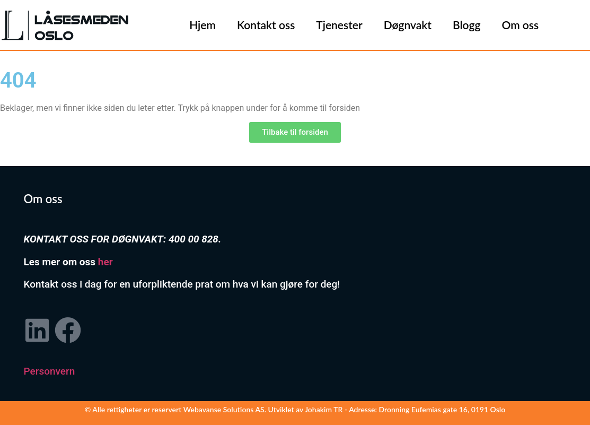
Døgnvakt (408, 24)
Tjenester (339, 24)
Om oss (520, 24)
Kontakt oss (266, 24)
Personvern (49, 371)
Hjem (202, 24)
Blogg (467, 24)
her (105, 262)
